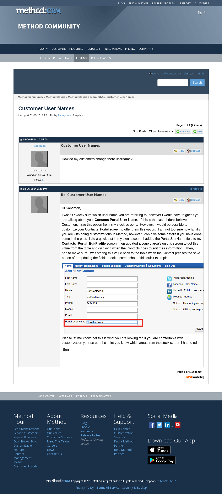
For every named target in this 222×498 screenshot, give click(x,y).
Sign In (202, 12)
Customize (202, 3)
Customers (59, 49)
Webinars (65, 58)
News (51, 450)
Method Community (30, 96)
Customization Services (124, 435)
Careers (52, 445)
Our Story (53, 429)
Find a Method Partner (124, 443)
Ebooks (86, 427)
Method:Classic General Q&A (86, 96)
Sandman (40, 146)
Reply (181, 151)
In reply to (196, 188)
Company (146, 49)
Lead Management (26, 429)
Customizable (22, 445)
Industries (76, 49)
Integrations (113, 49)
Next (199, 131)
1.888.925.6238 (167, 481)
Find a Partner (138, 3)
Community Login (162, 73)
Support (185, 3)
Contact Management (22, 456)
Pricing (130, 49)
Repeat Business (24, 437)
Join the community (191, 73)
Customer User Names (121, 96)
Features (94, 49)
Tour (43, 49)
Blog (121, 3)
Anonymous (65, 115)
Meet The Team (58, 441)
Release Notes (101, 58)
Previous (185, 131)
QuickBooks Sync (25, 441)
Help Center (46, 58)
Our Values (54, 433)
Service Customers (26, 433)
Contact (195, 151)
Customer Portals (25, 466)
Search (197, 82)
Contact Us (54, 454)
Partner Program (163, 3)
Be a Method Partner (123, 452)
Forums (81, 58)
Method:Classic (55, 96)
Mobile (18, 462)
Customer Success (59, 437)
